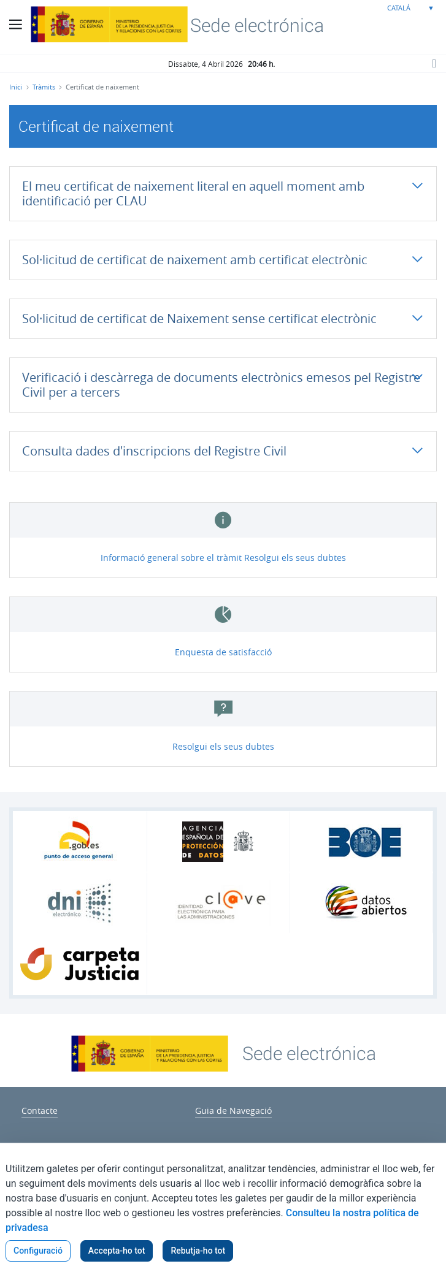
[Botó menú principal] (15, 24)
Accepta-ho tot (116, 1250)
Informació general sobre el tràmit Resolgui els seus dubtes (223, 557)
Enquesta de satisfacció (223, 652)
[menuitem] (39, 1108)
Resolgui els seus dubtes (223, 746)
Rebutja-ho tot (198, 1250)
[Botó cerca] (433, 63)
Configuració (38, 1250)
